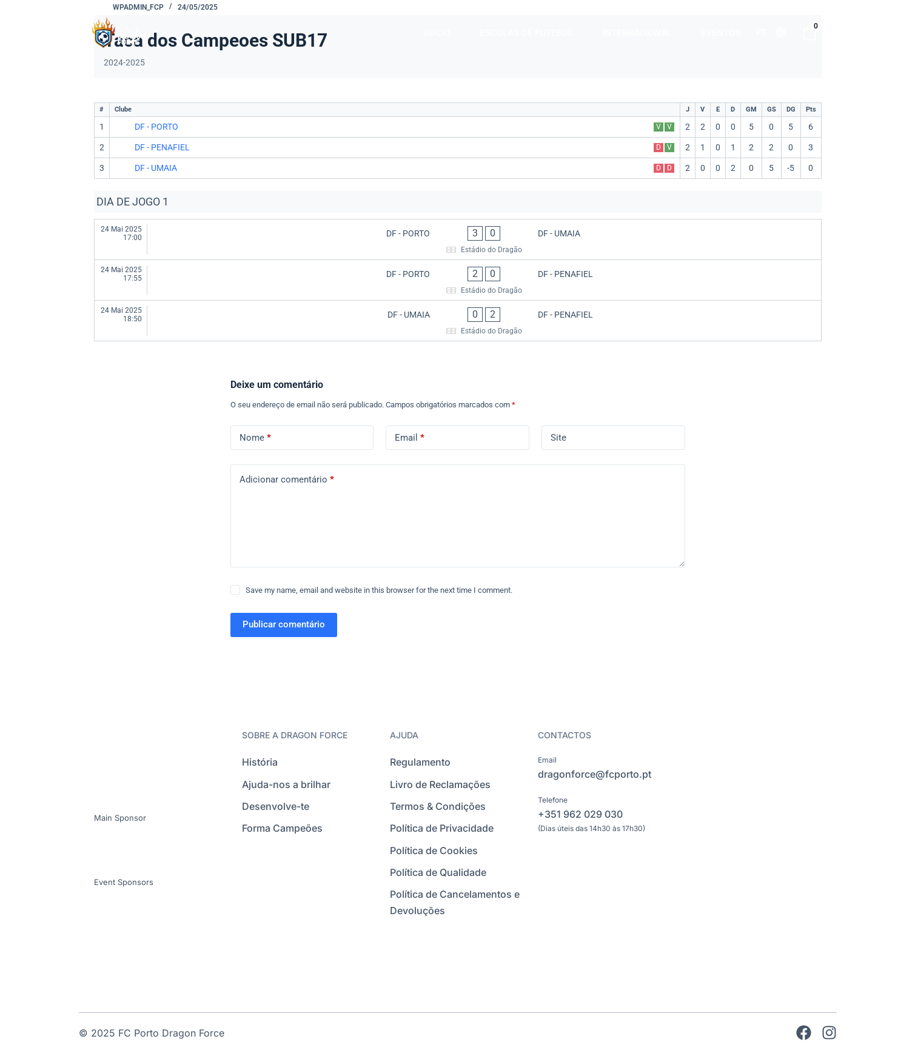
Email (409, 438)
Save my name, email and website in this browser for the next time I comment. (379, 590)
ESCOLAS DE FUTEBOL (526, 32)
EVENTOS (721, 32)
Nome (255, 438)
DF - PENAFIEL (162, 147)
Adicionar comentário (287, 479)
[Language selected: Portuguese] (770, 32)
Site (558, 437)
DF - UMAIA (156, 168)
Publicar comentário (284, 624)
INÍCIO (437, 32)
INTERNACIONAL (637, 32)
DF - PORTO (156, 127)
